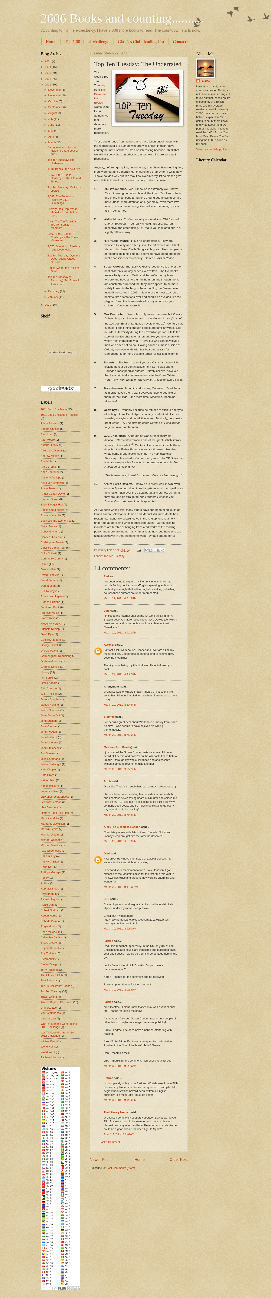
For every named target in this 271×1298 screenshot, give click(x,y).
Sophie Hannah (50, 948)
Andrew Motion (50, 455)
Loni (107, 610)
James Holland (50, 704)
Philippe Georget (51, 872)
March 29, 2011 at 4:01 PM (120, 632)
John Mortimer (49, 742)
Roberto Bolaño (50, 921)
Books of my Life (51, 515)
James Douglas (50, 699)
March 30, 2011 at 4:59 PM (120, 1100)
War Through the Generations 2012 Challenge (59, 1034)
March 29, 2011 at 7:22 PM (120, 769)
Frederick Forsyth (51, 623)
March (52, 142)
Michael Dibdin (50, 834)
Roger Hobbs (49, 926)
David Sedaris (49, 580)
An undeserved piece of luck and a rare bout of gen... (63, 151)
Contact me (183, 41)
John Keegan (49, 731)
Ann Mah (46, 461)
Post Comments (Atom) (121, 1168)
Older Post (179, 1159)
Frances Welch (50, 612)
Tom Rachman (49, 980)
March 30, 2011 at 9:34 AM (120, 989)
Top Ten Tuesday (114, 556)
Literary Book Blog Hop (55, 812)
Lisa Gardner (48, 807)
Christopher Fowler (52, 542)
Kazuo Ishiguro (50, 785)
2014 (48, 66)
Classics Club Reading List (141, 41)
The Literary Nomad (117, 1112)
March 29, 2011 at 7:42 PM (120, 814)
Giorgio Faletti (49, 650)
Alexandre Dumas (51, 450)
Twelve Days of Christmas (56, 1002)
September (55, 107)
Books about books (52, 509)
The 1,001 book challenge (87, 41)
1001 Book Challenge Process (59, 414)
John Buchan (49, 720)
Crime (44, 564)
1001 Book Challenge (54, 409)
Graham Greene (51, 661)
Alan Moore (48, 439)
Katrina (108, 1078)
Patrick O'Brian (50, 861)
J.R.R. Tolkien (49, 693)
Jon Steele (47, 753)
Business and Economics (56, 520)
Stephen (109, 716)
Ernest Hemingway (52, 596)
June (51, 124)
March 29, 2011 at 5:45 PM (120, 704)
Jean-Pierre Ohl (50, 715)
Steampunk (48, 959)
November (55, 95)
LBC (106, 899)
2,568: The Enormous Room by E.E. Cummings (61, 200)
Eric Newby (48, 591)
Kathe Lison (48, 780)
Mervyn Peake (49, 829)
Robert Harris (49, 915)
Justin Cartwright (51, 764)
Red (106, 576)
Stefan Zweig (49, 964)
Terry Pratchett (50, 969)
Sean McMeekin (50, 932)
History (45, 672)
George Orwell (49, 645)
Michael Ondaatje (51, 839)
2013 (48, 72)
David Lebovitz (50, 574)
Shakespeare (49, 942)
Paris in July (48, 856)
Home (51, 41)
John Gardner (49, 726)
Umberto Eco (49, 1007)
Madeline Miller (50, 818)
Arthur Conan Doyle (53, 493)
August (53, 113)
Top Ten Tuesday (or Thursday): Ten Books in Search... (64, 280)
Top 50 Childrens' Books (55, 986)
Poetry (45, 877)
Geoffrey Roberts (51, 639)
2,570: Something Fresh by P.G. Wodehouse (64, 248)
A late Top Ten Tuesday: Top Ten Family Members (62, 225)
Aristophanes (49, 488)
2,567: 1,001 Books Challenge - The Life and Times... (64, 178)
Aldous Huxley (49, 445)
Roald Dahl (47, 904)
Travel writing (49, 996)
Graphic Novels (50, 666)
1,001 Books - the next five (64, 169)
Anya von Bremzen (52, 482)
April (51, 136)
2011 (48, 84)
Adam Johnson (50, 423)
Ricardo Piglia (49, 899)
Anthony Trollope (51, 477)
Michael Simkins (51, 845)
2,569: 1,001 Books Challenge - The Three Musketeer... (63, 237)
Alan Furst (47, 434)
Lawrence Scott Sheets (55, 796)
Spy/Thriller (48, 953)
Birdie (108, 781)
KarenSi (109, 644)
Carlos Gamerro (50, 531)
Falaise (108, 940)
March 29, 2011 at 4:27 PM (120, 674)
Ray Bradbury (49, 893)
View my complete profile (211, 149)
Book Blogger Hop (52, 504)
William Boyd (48, 1041)
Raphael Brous (50, 888)
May (51, 130)
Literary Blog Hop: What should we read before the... (63, 212)
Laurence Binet (50, 791)
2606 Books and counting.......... (122, 18)
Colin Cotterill (49, 553)
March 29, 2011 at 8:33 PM (120, 841)
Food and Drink (50, 607)
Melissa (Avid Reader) (118, 747)
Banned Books (50, 499)
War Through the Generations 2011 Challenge (59, 1025)
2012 (48, 78)
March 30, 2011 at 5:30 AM (120, 928)
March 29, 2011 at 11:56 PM (121, 886)
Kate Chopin (48, 769)
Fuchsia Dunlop (50, 628)
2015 (48, 61)
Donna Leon (48, 585)
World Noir (47, 1046)
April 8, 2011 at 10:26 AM (119, 1134)
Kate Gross (47, 775)
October (53, 101)
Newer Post (100, 1159)
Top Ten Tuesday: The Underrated (61, 161)
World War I (48, 1052)
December (55, 89)
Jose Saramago (50, 758)
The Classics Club (52, 975)
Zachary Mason (50, 1057)
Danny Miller (48, 569)
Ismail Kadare (49, 683)
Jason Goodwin (50, 710)
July (51, 119)
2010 (48, 304)
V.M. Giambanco (51, 1013)
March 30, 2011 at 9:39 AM (120, 1065)
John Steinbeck (50, 748)
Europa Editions (50, 601)
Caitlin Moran (49, 526)
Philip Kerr (47, 866)
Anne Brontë (48, 466)
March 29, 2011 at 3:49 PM (120, 598)
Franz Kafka (48, 618)
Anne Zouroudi (50, 472)
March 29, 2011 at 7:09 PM (120, 734)
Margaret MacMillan (53, 823)
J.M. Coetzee (49, 688)
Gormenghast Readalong (56, 656)
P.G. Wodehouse (51, 850)
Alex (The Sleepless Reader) (122, 826)
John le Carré (49, 737)
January (53, 297)
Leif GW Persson (51, 802)
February (54, 291)
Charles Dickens (51, 537)
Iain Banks (47, 677)
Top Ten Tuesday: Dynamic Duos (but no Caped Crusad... (64, 259)
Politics (45, 883)
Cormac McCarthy (52, 558)
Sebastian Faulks (51, 937)
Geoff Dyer (47, 634)
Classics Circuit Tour (53, 547)
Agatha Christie (50, 428)
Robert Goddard (50, 910)
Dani (107, 853)
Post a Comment (109, 1142)
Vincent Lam (48, 1018)
